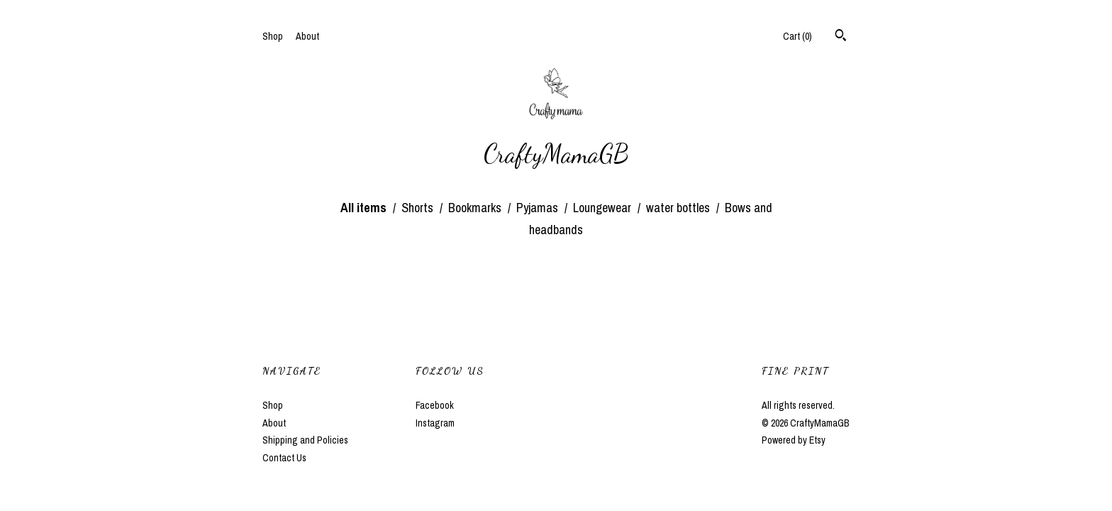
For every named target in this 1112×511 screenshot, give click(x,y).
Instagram (435, 423)
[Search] (840, 37)
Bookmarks (476, 207)
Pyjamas (538, 207)
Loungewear (603, 207)
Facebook (435, 405)
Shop (272, 36)
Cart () (797, 36)
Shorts (418, 207)
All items (364, 207)
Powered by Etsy (793, 440)
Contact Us (284, 457)
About (307, 36)
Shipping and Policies (305, 440)
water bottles (679, 207)
